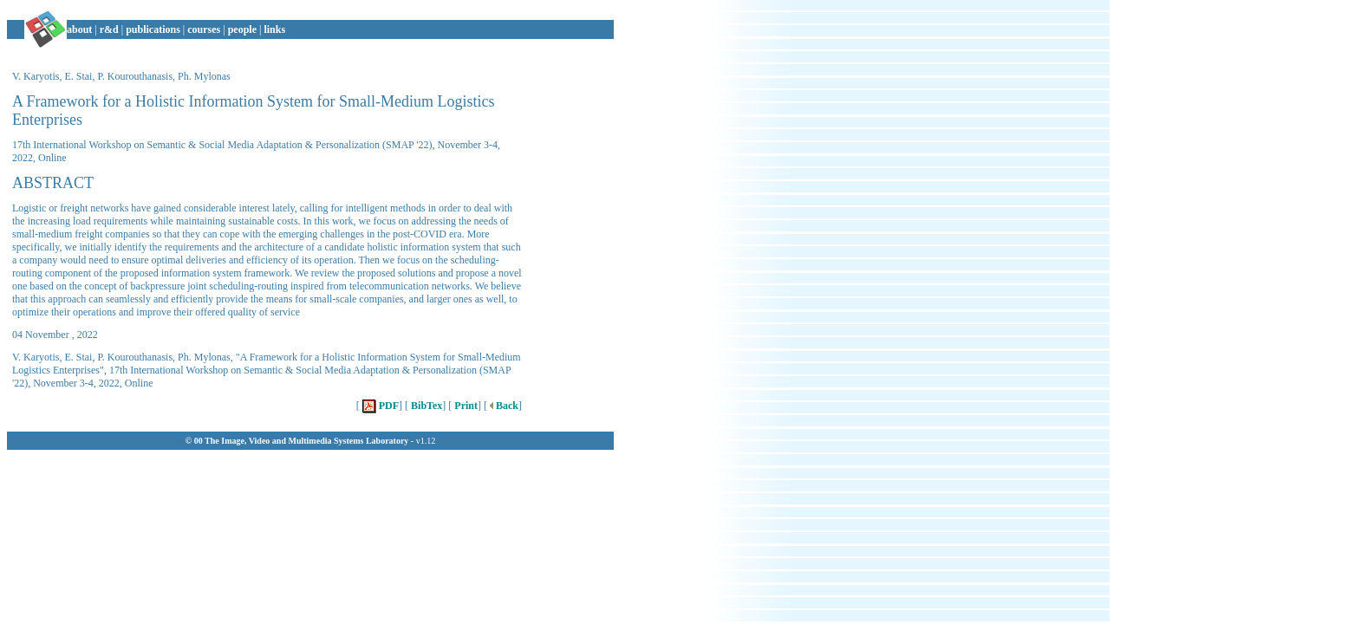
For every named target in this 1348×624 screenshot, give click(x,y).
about (79, 29)
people (242, 29)
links (274, 29)
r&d (109, 29)
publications (153, 29)
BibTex (425, 406)
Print (465, 406)
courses (203, 29)
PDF (379, 406)
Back (502, 406)
